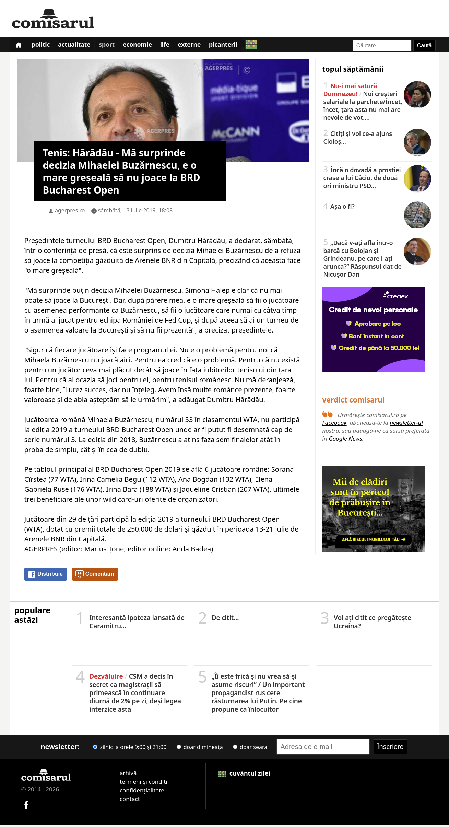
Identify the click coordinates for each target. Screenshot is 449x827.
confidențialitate (142, 792)
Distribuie (45, 576)
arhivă (128, 775)
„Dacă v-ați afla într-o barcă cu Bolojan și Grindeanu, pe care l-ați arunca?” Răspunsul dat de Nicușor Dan (377, 260)
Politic (43, 46)
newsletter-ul (406, 424)
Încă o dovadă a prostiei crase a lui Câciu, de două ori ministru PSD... (377, 179)
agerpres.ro (70, 212)
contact (130, 800)
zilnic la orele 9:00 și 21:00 (129, 749)
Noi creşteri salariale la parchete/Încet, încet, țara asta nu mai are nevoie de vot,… (377, 103)
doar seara (250, 749)
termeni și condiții (144, 783)
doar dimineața (200, 749)
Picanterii (234, 46)
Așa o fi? (377, 207)
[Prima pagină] (19, 45)
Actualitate (78, 46)
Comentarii (94, 576)
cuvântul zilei (244, 775)
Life (173, 46)
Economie (144, 46)
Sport (112, 46)
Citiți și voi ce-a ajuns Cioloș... (377, 138)
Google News (345, 440)
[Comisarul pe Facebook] (26, 806)
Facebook (334, 424)
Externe (199, 46)
